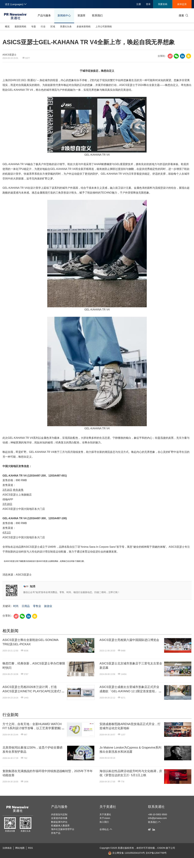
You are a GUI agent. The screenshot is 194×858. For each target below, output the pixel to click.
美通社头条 (66, 26)
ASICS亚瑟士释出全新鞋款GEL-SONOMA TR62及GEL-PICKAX (30, 642)
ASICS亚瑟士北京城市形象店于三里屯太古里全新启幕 (130, 665)
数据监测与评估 (59, 822)
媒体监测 (182, 4)
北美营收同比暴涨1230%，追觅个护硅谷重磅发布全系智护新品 (32, 749)
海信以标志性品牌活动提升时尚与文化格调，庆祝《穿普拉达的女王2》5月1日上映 (130, 773)
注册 (138, 4)
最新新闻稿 (20, 26)
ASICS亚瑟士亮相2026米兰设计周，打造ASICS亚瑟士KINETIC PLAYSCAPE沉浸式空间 (32, 689)
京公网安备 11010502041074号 (126, 853)
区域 (52, 26)
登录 (148, 4)
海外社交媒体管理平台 (62, 829)
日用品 (26, 606)
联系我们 (97, 15)
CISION (161, 848)
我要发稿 (162, 4)
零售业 (37, 606)
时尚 (16, 606)
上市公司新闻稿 (104, 26)
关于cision (104, 818)
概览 (7, 26)
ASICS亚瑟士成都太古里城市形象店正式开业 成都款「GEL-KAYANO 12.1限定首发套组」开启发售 (130, 689)
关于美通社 (107, 806)
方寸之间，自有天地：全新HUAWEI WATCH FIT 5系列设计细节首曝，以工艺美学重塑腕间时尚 (32, 726)
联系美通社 (156, 806)
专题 (33, 26)
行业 (43, 26)
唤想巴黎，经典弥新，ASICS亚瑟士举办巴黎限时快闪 (33, 665)
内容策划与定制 (59, 814)
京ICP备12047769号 (156, 853)
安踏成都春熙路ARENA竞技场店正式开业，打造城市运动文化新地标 (130, 726)
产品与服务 (44, 15)
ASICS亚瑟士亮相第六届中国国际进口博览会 (129, 640)
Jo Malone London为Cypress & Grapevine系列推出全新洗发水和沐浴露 (130, 749)
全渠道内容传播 (59, 818)
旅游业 (48, 606)
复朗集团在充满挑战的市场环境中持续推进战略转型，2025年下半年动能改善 (47, 773)
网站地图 (20, 848)
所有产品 (55, 833)
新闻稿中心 (64, 15)
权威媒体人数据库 (60, 825)
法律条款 (7, 848)
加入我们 (104, 822)
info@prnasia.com (157, 818)
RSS (30, 848)
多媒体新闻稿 (84, 26)
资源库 (81, 15)
